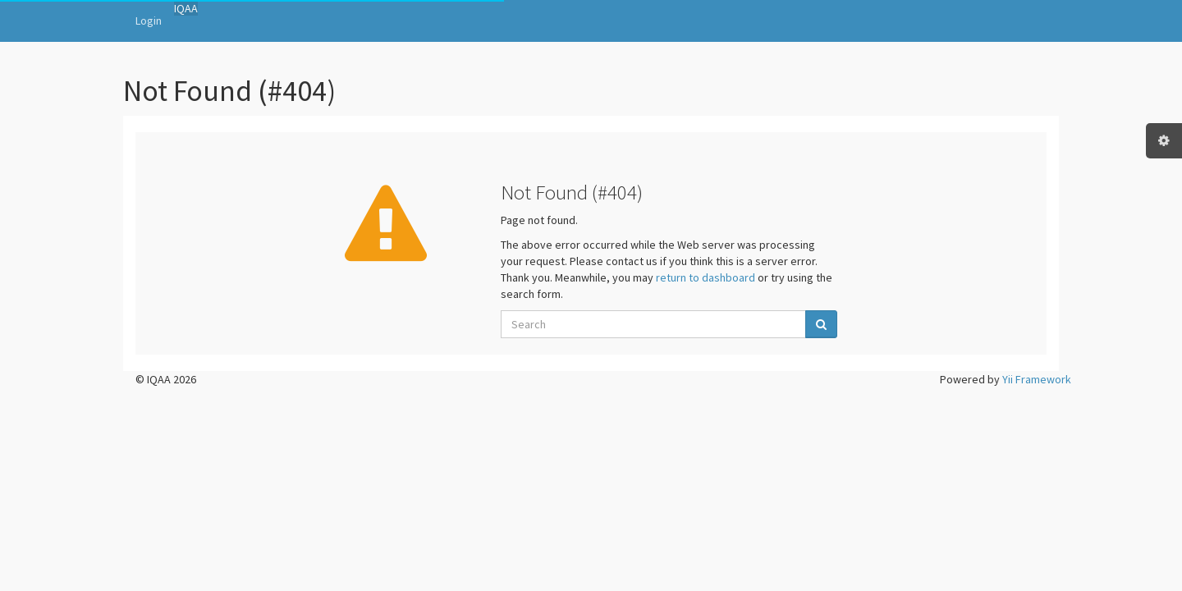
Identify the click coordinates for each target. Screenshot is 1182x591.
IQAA (186, 8)
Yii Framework (1036, 379)
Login (148, 20)
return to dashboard (705, 277)
